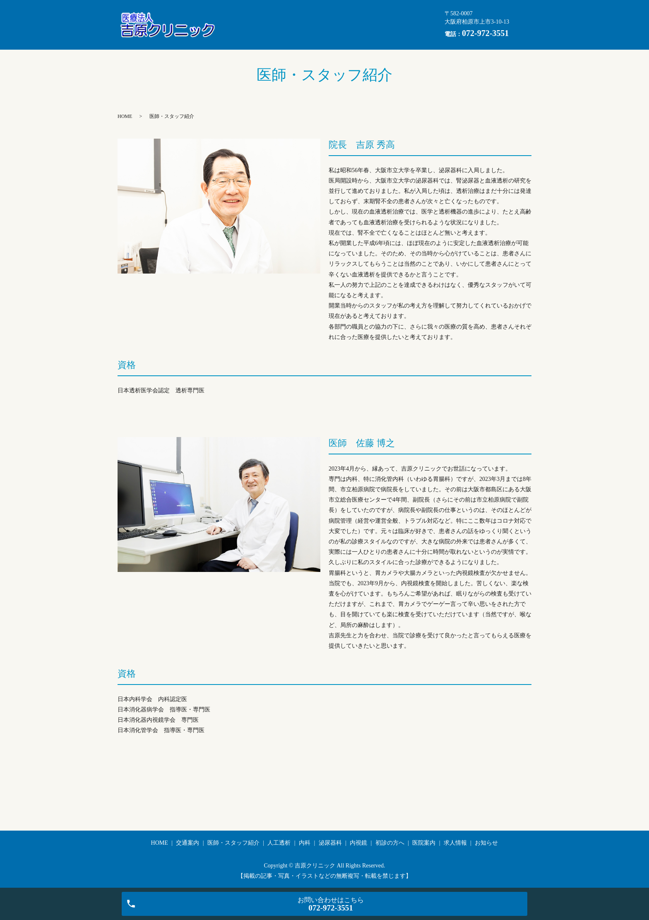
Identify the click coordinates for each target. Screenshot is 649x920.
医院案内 (394, 25)
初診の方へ (349, 25)
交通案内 (274, 11)
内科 (232, 25)
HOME (235, 11)
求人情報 (238, 37)
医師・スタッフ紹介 (332, 11)
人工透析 (389, 11)
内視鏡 (307, 25)
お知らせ (280, 37)
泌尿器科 (267, 25)
